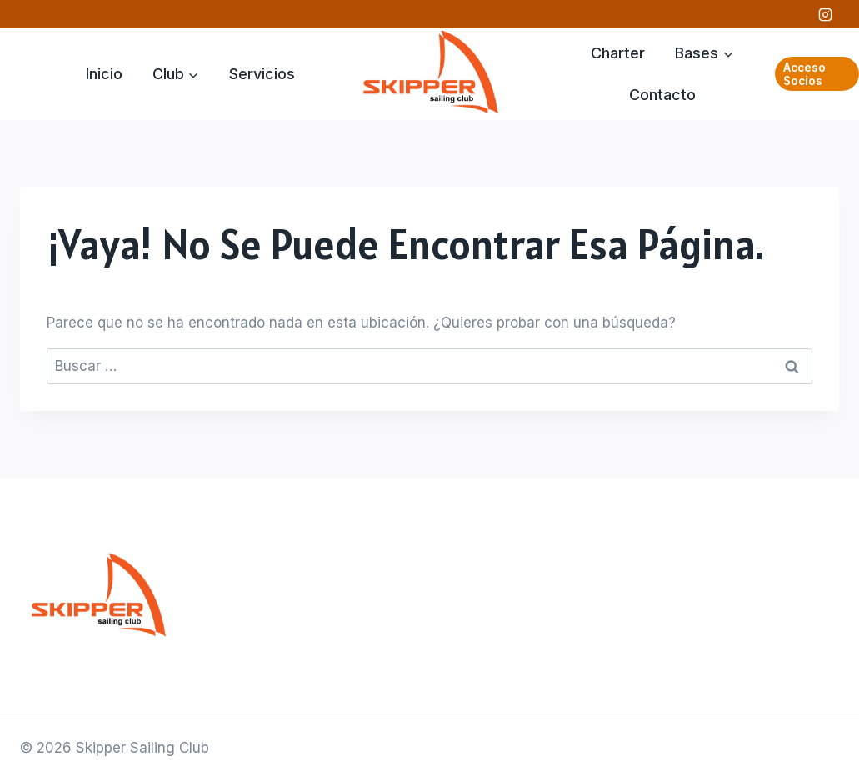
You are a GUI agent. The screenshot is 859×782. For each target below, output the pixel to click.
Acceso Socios (804, 74)
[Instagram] (825, 14)
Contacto (662, 94)
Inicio (104, 74)
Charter (618, 53)
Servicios (262, 74)
